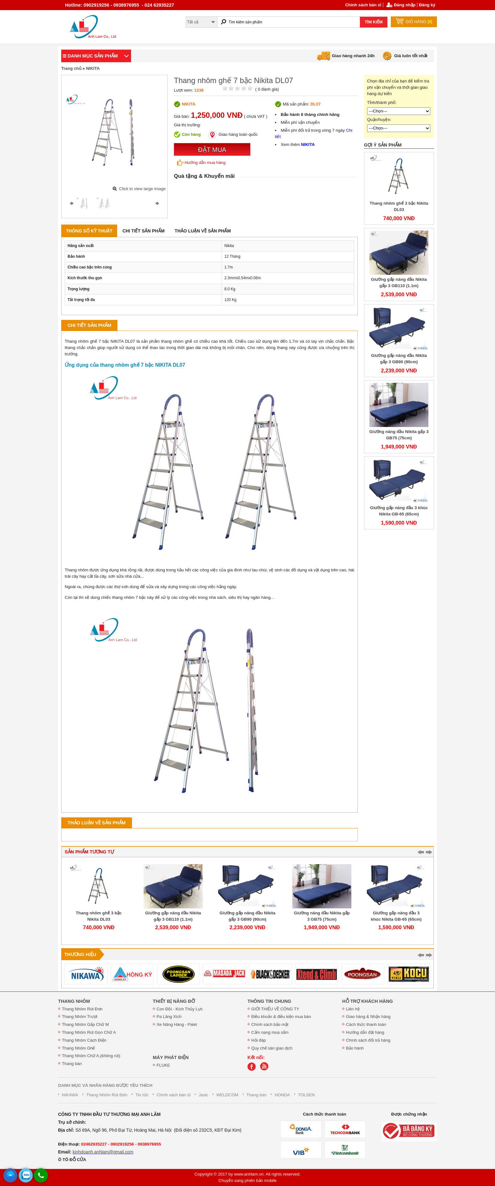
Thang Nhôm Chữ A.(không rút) (91, 1055)
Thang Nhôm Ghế (78, 1048)
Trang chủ (71, 68)
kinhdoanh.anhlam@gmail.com (103, 1151)
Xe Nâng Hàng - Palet (177, 1024)
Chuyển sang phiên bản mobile (247, 1180)
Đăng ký (427, 5)
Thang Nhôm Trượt (79, 1016)
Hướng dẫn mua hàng (201, 163)
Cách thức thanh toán (366, 1024)
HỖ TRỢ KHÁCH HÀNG (367, 1001)
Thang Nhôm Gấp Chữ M (85, 1024)
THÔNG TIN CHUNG (269, 1001)
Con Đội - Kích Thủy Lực (180, 1009)
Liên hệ (353, 1009)
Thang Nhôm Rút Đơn (82, 1009)
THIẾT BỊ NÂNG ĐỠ (174, 1001)
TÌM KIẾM (374, 22)
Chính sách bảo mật (269, 1024)
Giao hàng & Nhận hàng (368, 1016)
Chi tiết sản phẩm (143, 230)
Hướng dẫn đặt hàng (365, 1032)
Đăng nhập (404, 5)
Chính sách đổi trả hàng (368, 1040)
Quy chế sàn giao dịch (271, 1048)
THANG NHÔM (74, 1001)
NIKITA (92, 68)
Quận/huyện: (379, 119)
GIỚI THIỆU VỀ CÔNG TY (275, 1009)
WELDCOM (227, 1095)
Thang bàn (72, 1063)
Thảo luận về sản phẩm (203, 230)
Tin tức (141, 1095)
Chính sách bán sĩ (363, 5)
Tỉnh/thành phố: (382, 102)
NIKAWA (70, 1095)
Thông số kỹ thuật (89, 230)
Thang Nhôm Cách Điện (84, 1040)
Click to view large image (142, 188)
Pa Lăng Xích (169, 1016)
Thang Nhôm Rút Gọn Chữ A (89, 1032)
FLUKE (163, 1065)
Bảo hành (355, 1048)
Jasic (203, 1095)
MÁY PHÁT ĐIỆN (171, 1057)
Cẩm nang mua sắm (270, 1032)
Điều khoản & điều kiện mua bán (281, 1016)
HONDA (282, 1095)
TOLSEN (306, 1095)
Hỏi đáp (258, 1040)
